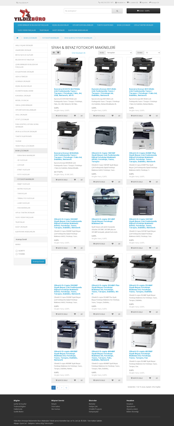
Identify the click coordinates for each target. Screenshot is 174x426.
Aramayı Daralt (38, 261)
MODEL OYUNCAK (22, 100)
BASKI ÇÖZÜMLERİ (123, 25)
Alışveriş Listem (132, 409)
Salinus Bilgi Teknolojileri (44, 423)
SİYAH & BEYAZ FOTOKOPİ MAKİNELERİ (78, 38)
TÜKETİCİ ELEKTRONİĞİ (105, 25)
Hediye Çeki (93, 406)
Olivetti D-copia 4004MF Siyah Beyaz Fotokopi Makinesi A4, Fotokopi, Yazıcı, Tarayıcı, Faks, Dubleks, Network (103, 355)
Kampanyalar (94, 412)
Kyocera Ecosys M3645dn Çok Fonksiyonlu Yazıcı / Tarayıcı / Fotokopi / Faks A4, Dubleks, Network (68, 156)
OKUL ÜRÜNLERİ (21, 115)
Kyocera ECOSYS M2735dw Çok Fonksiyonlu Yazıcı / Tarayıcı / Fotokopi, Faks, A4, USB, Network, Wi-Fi (68, 92)
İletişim (54, 404)
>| (66, 388)
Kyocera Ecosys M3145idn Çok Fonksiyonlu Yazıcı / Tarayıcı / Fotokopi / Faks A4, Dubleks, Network (143, 92)
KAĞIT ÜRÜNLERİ (59, 30)
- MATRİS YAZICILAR (23, 189)
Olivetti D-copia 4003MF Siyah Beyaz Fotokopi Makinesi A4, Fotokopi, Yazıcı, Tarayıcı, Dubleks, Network (66, 355)
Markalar (92, 404)
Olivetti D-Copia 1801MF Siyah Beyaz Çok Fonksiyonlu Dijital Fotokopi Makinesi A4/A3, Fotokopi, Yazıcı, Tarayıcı (105, 157)
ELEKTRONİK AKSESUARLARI (78, 30)
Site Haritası (55, 409)
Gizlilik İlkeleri (19, 412)
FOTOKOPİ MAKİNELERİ (50, 38)
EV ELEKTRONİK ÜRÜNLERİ (24, 72)
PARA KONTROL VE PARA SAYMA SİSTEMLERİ (27, 125)
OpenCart (23, 423)
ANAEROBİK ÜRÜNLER (23, 50)
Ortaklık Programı (95, 409)
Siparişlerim (131, 406)
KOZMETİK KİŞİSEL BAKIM (24, 91)
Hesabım (130, 404)
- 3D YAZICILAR (21, 160)
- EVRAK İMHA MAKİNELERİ (25, 155)
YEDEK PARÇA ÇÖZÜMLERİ (24, 146)
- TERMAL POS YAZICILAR (24, 198)
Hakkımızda (18, 409)
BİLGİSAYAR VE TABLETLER (24, 60)
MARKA (18, 244)
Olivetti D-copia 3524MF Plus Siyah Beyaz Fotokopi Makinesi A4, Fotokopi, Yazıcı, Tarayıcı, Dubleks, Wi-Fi (105, 289)
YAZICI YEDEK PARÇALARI (27, 30)
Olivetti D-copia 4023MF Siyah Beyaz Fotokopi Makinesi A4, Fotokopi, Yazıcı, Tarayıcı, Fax (141, 354)
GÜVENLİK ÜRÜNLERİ (22, 81)
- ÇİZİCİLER (19, 165)
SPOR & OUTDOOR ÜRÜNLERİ (26, 131)
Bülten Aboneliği (133, 412)
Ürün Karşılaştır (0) (78, 53)
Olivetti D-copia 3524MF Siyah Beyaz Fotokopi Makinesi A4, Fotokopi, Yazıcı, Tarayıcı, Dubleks (141, 288)
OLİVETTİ (20, 251)
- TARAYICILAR (21, 193)
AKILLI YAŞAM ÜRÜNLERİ (24, 45)
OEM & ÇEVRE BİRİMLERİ (23, 105)
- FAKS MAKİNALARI (22, 208)
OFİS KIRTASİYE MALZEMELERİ (82, 25)
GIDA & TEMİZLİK (21, 76)
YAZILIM (18, 141)
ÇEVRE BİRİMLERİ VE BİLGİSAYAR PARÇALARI (33, 25)
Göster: (140, 53)
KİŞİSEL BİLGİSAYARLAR (60, 25)
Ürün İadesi (55, 406)
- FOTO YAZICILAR (22, 174)
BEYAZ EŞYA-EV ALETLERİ (24, 55)
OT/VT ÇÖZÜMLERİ (22, 119)
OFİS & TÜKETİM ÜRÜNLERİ (143, 25)
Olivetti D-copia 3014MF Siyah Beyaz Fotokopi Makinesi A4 (103, 221)
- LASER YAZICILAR (22, 203)
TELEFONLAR (44, 30)
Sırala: (102, 53)
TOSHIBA (20, 254)
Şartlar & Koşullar (20, 404)
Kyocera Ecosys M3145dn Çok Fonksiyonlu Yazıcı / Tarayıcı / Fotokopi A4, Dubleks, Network (104, 92)
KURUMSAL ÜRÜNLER (23, 96)
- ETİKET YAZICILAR (22, 170)
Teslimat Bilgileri (20, 406)
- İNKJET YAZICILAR (22, 184)
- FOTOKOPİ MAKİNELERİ (24, 179)
